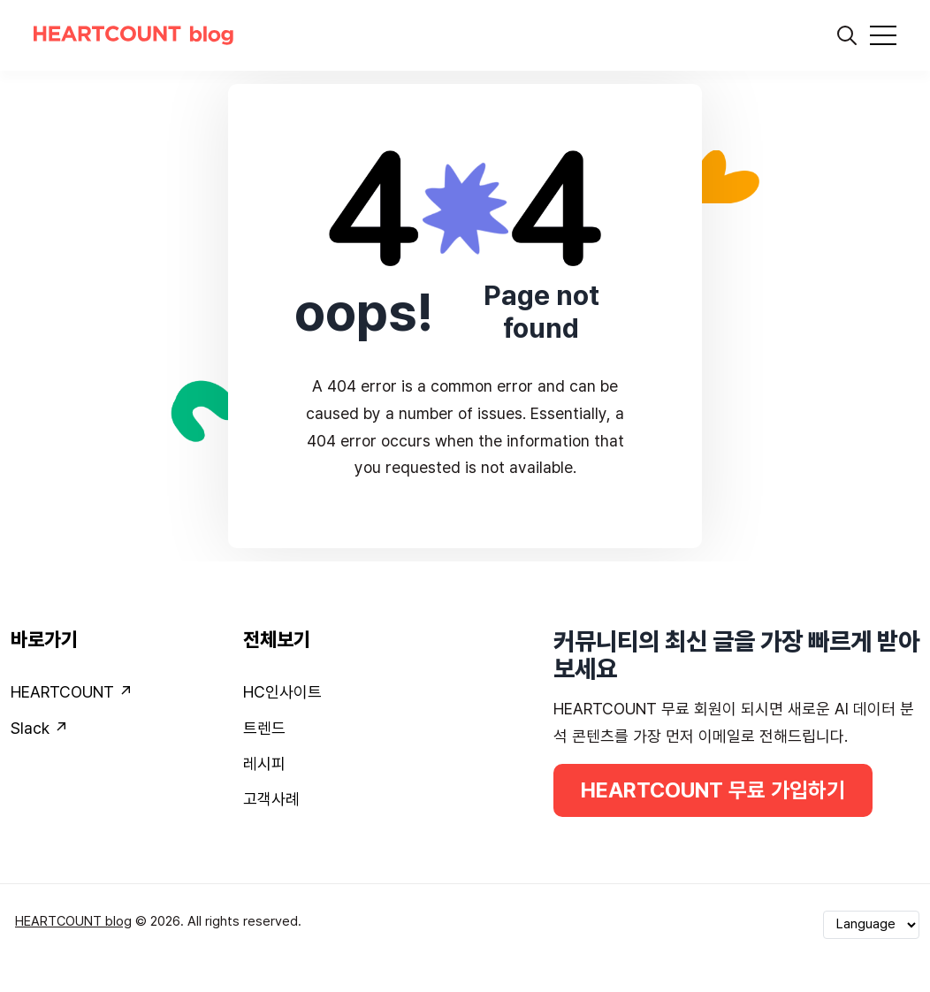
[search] (847, 35)
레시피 (264, 763)
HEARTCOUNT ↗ (72, 692)
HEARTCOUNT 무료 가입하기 (713, 790)
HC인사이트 (282, 692)
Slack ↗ (39, 728)
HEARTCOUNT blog (73, 921)
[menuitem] (116, 696)
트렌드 (264, 728)
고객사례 (271, 799)
